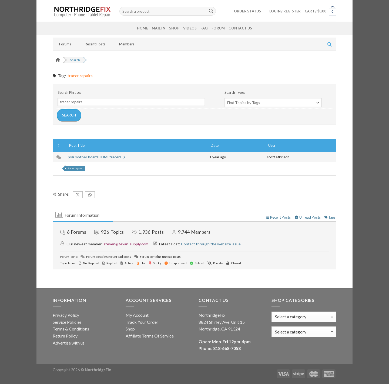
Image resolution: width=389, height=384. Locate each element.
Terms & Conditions (71, 328)
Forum (218, 28)
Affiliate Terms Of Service (150, 335)
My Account (137, 315)
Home (142, 28)
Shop (174, 28)
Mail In (158, 28)
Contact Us (240, 28)
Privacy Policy (66, 315)
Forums (65, 44)
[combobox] (303, 331)
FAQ (204, 28)
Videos (190, 28)
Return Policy (65, 335)
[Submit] (211, 11)
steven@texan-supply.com (125, 244)
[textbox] (290, 331)
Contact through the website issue (211, 244)
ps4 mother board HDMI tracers (96, 157)
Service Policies (67, 322)
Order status (247, 11)
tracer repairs (75, 168)
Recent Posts (95, 44)
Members (126, 44)
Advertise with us (69, 342)
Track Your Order (142, 322)
